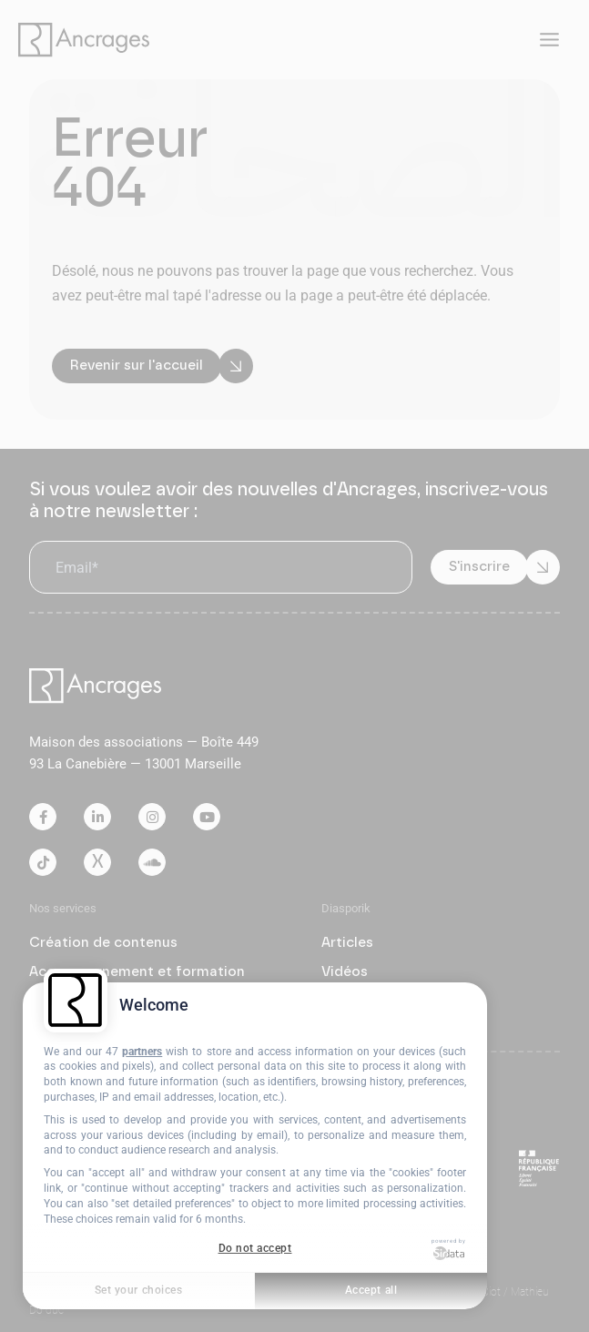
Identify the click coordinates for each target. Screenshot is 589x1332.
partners (142, 1051)
